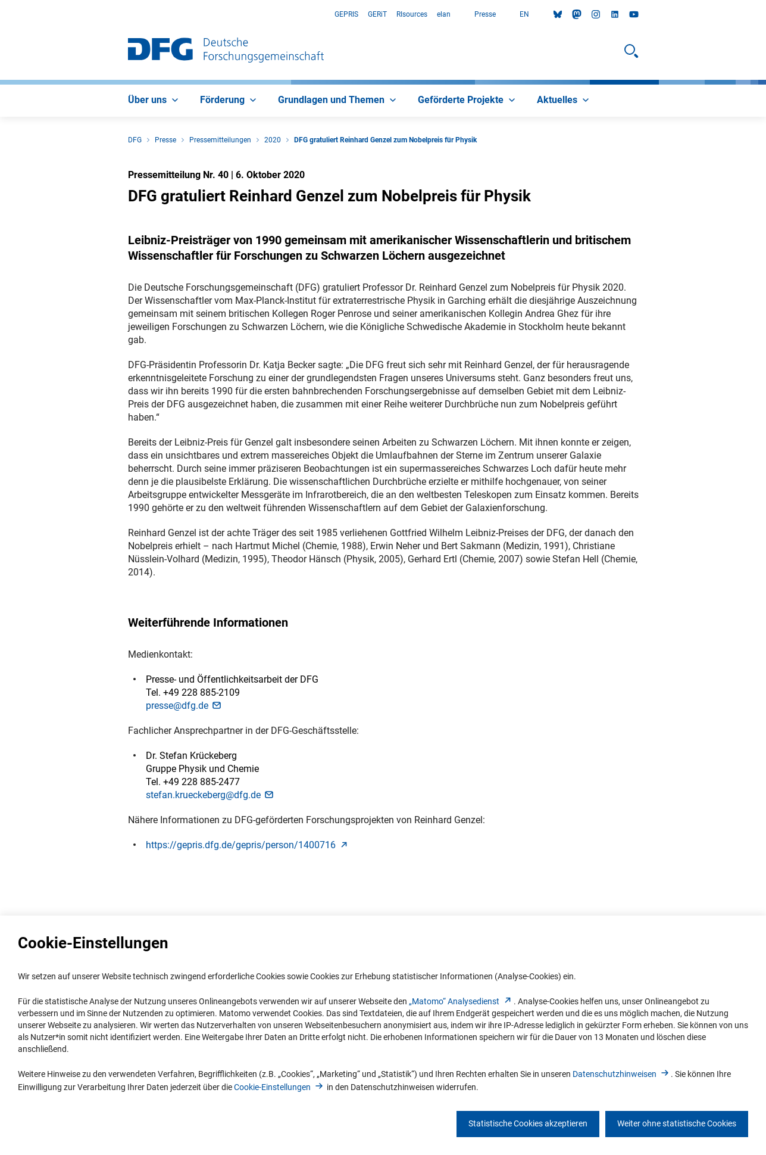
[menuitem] (154, 101)
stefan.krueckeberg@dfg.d (210, 795)
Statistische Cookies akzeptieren (527, 1123)
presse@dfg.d (184, 705)
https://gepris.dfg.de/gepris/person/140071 (248, 845)
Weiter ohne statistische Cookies (676, 1123)
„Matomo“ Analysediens (461, 1001)
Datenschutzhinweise (622, 1074)
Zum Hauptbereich (0, 14)
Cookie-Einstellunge (279, 1087)
